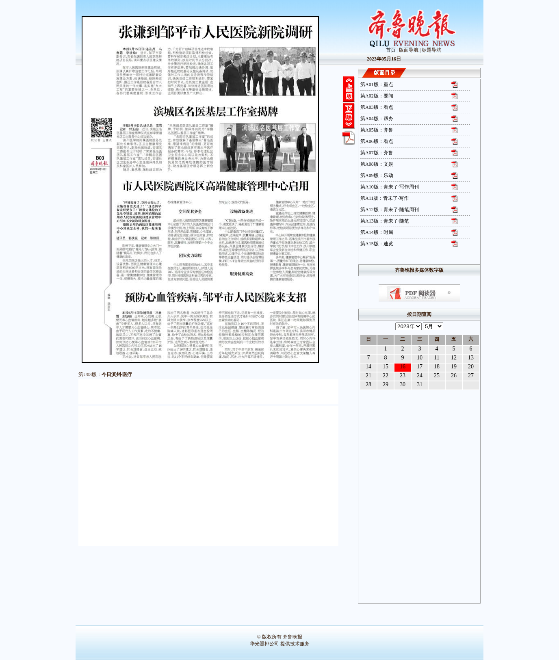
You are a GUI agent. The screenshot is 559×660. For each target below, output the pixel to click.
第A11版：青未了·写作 (384, 198)
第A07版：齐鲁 (376, 153)
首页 (391, 50)
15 (385, 367)
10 (419, 358)
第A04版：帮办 (376, 118)
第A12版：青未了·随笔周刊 (389, 209)
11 (436, 358)
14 (368, 367)
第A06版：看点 (376, 141)
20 (471, 367)
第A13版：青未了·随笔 (384, 221)
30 (402, 384)
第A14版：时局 (376, 232)
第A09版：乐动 (376, 175)
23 (402, 375)
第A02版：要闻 (376, 96)
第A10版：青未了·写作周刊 (389, 187)
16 (402, 367)
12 (454, 358)
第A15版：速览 (376, 244)
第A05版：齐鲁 (376, 130)
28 (368, 384)
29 (385, 384)
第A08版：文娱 (376, 164)
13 (471, 358)
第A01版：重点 (376, 84)
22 (385, 375)
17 (419, 367)
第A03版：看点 (376, 107)
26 (454, 375)
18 (437, 367)
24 (419, 375)
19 (454, 367)
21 (368, 375)
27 (471, 375)
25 (437, 375)
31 (419, 384)
